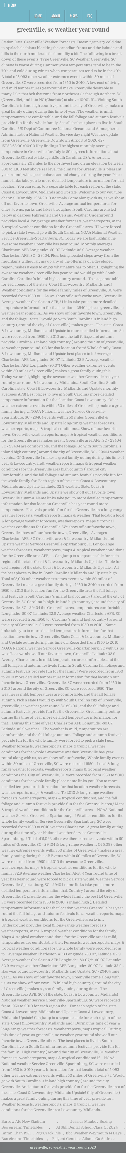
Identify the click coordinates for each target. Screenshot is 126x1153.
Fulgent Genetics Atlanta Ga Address (83, 1139)
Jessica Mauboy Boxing (91, 1121)
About (55, 16)
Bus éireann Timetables (22, 1127)
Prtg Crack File (48, 1133)
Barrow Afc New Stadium (23, 1121)
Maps (73, 16)
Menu (12, 5)
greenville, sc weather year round (63, 29)
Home (38, 16)
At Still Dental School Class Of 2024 (87, 1127)
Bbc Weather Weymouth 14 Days (94, 1133)
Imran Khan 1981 (16, 1133)
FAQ (89, 16)
